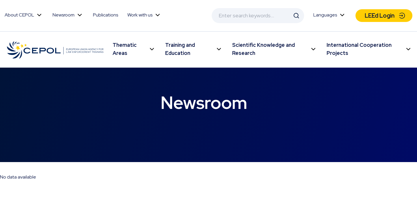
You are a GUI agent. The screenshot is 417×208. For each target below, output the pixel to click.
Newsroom (64, 15)
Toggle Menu (39, 15)
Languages (325, 15)
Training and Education (180, 49)
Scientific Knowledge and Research (263, 49)
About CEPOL (19, 15)
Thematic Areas (125, 49)
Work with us (139, 15)
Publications (105, 15)
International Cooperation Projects (359, 49)
